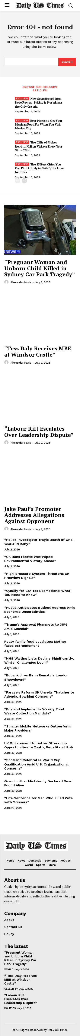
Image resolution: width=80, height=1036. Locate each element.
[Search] (67, 62)
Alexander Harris (21, 282)
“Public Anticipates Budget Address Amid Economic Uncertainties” (39, 610)
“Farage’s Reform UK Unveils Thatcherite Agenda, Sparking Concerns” (39, 694)
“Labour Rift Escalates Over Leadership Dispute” (38, 431)
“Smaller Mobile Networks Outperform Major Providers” (37, 728)
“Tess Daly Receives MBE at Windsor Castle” (37, 351)
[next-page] (24, 180)
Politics (10, 1008)
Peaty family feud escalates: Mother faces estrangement (35, 643)
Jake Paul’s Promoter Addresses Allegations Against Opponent (34, 515)
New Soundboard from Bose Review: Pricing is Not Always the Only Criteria (38, 102)
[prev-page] (17, 180)
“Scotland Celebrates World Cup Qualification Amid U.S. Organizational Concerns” (36, 764)
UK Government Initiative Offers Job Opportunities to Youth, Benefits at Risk (38, 745)
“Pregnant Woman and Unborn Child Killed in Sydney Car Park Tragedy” (39, 268)
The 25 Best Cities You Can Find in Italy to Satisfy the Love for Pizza (39, 168)
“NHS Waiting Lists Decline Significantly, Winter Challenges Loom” (39, 660)
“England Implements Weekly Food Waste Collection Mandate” (34, 711)
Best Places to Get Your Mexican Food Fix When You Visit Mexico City (38, 124)
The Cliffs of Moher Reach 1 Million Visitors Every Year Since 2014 (38, 146)
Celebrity (11, 988)
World (8, 969)
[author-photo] (7, 282)
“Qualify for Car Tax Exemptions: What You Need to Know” (37, 593)
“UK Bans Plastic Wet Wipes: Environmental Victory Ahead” (30, 559)
